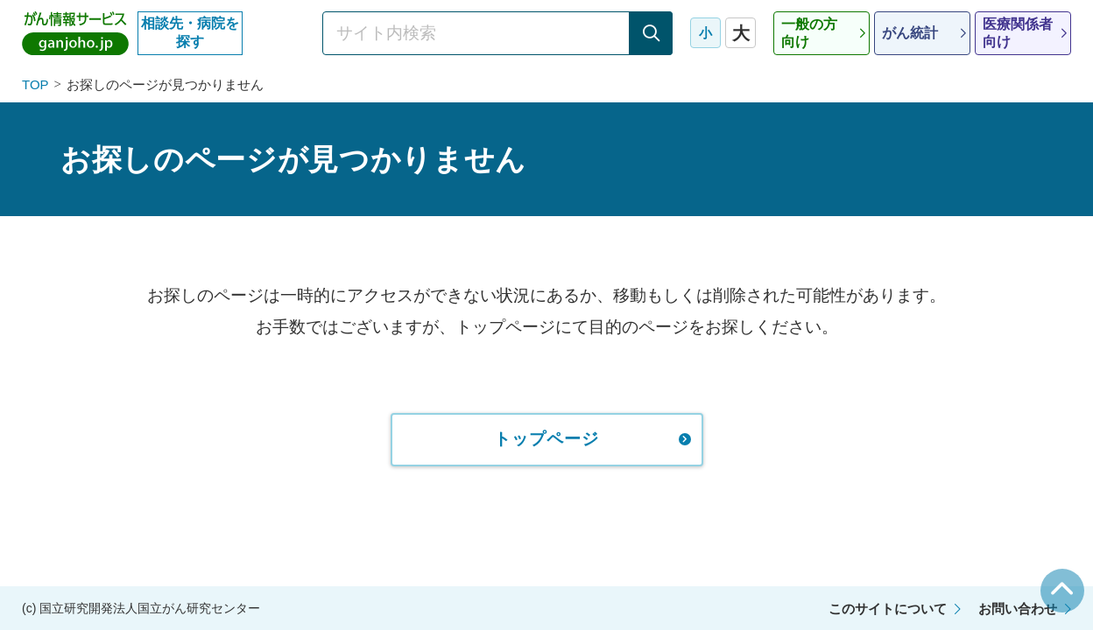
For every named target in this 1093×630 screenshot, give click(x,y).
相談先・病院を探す (190, 32)
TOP (35, 84)
